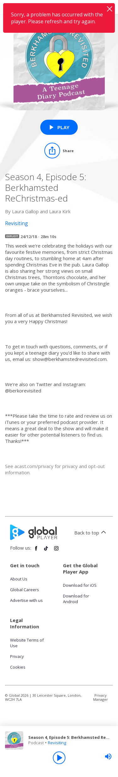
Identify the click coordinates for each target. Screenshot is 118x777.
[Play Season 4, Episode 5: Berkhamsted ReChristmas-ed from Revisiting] (59, 127)
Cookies (17, 667)
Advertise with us (26, 600)
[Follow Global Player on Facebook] (36, 550)
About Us (18, 579)
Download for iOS (80, 585)
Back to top (91, 533)
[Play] (59, 757)
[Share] (59, 150)
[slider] (108, 756)
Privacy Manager (100, 697)
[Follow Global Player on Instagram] (56, 550)
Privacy (17, 656)
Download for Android (76, 598)
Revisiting (57, 743)
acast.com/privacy (33, 466)
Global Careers (24, 589)
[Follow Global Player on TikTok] (46, 550)
